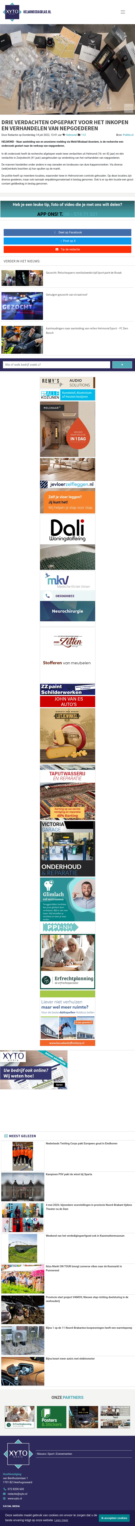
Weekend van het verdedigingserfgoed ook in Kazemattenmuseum (85, 1235)
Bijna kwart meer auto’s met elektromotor (70, 1358)
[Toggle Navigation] (123, 12)
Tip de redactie (67, 249)
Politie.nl (128, 135)
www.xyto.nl (15, 1475)
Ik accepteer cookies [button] (114, 1518)
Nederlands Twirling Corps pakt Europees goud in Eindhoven (81, 1143)
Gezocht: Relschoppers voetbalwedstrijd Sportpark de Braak (84, 272)
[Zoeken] (122, 364)
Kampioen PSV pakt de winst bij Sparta (69, 1174)
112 (83, 135)
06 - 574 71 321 (81, 214)
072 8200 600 (16, 1465)
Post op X (67, 241)
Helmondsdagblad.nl (37, 12)
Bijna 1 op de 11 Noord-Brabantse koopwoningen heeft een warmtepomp (89, 1327)
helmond (71, 135)
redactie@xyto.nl (17, 1470)
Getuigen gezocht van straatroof (66, 294)
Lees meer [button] (61, 1520)
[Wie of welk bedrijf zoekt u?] (56, 364)
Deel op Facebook (67, 232)
